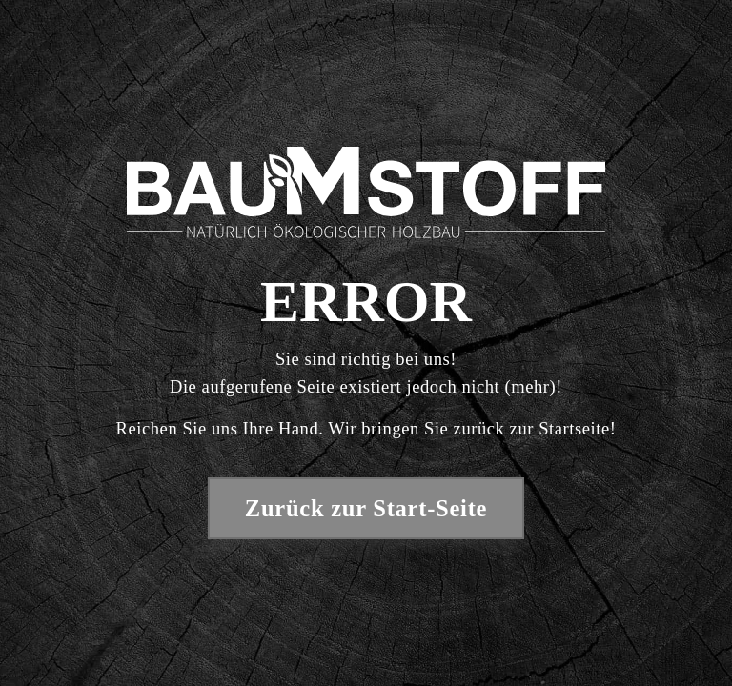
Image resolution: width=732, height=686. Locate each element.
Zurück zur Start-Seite (366, 508)
